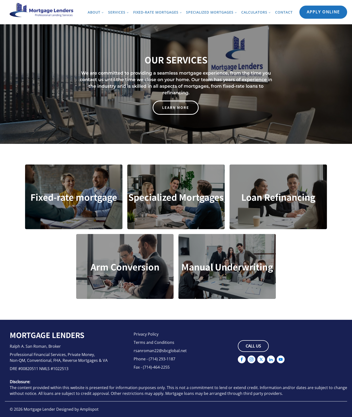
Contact (284, 12)
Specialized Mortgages (209, 12)
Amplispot (89, 409)
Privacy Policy (146, 334)
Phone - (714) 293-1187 (154, 359)
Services (116, 12)
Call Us (253, 346)
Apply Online (323, 12)
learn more (175, 107)
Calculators (254, 12)
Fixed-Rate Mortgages (155, 12)
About (94, 12)
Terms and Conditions (154, 342)
